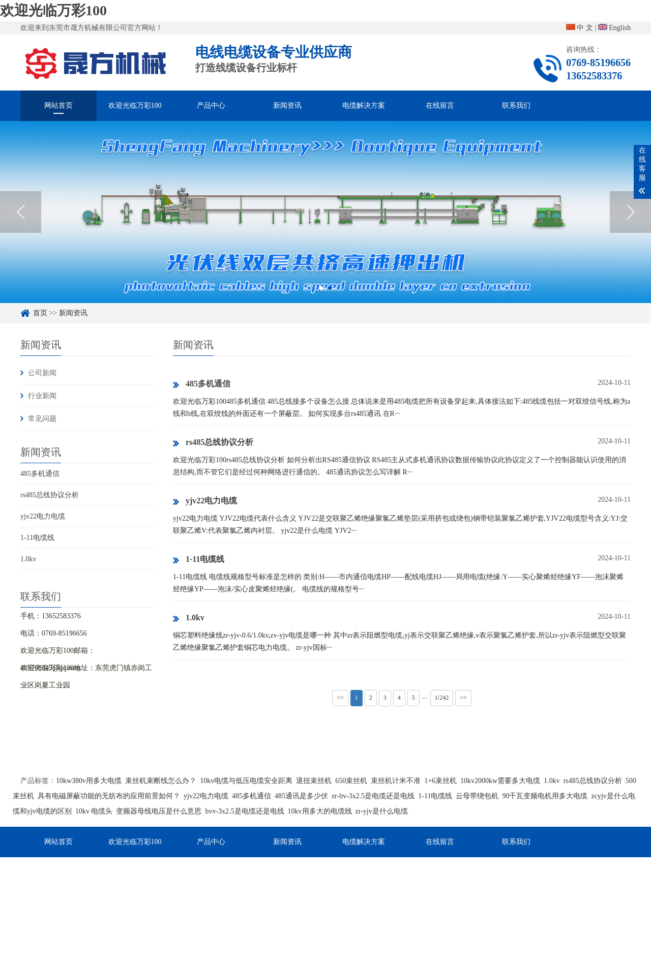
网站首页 (58, 105)
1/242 (442, 697)
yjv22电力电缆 (42, 516)
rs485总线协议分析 (49, 495)
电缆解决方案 (363, 105)
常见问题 (42, 419)
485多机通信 (40, 473)
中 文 (579, 28)
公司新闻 (42, 373)
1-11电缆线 (37, 537)
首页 (40, 313)
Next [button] (630, 212)
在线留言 (440, 105)
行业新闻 (42, 396)
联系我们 (516, 105)
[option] (325, 212)
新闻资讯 (287, 105)
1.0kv (28, 559)
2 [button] (330, 288)
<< (340, 697)
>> (463, 697)
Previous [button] (20, 212)
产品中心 (211, 105)
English (614, 28)
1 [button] (321, 288)
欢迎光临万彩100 (53, 10)
